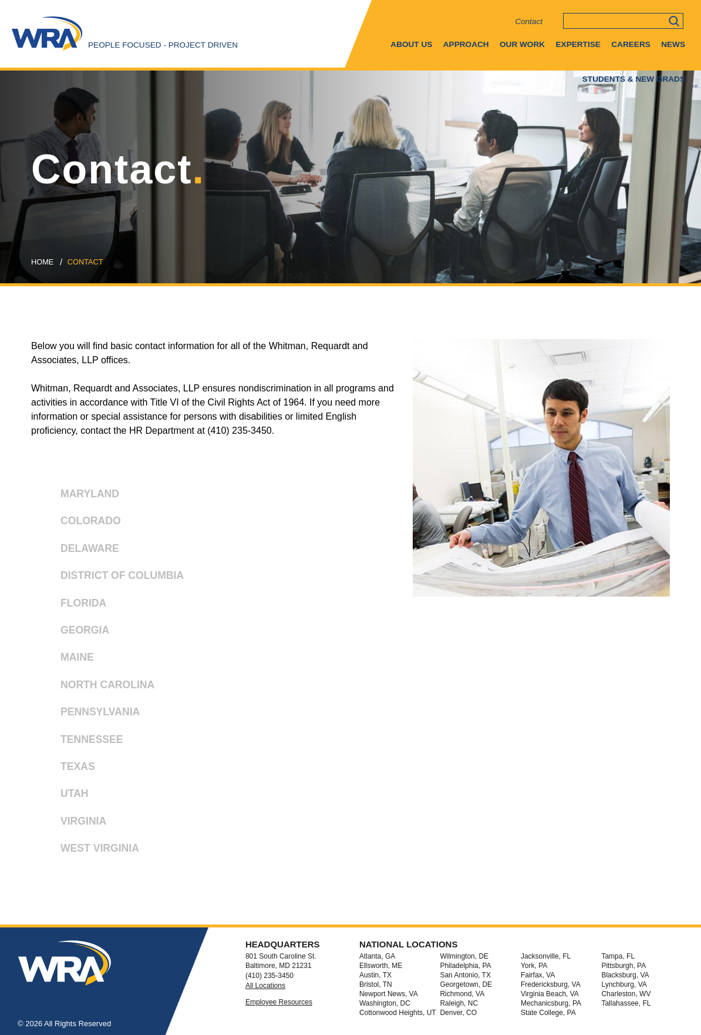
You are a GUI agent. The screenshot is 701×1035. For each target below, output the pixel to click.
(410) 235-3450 (269, 976)
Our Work (522, 44)
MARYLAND (78, 497)
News (673, 44)
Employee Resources (278, 1002)
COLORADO (79, 524)
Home (42, 261)
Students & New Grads (633, 79)
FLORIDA (72, 607)
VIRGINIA (72, 825)
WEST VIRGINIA (88, 852)
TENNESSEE (80, 743)
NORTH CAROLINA (96, 688)
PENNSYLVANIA (89, 715)
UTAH (63, 797)
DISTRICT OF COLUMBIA (111, 579)
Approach (466, 44)
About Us (411, 44)
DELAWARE (78, 552)
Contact (528, 21)
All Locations (265, 986)
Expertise (578, 44)
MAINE (66, 661)
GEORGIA (73, 634)
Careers (630, 44)
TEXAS (66, 770)
